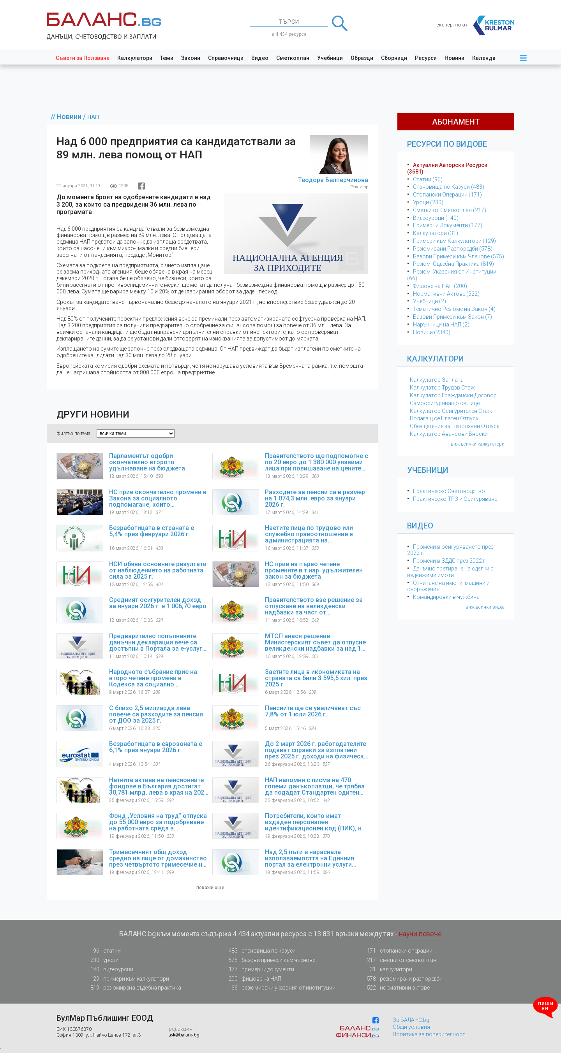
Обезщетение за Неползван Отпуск (454, 426)
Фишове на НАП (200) (440, 286)
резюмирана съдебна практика (133, 988)
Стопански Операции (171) (447, 194)
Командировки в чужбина (446, 597)
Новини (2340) (431, 332)
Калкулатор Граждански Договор (453, 395)
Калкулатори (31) (435, 233)
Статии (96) (428, 179)
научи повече (420, 934)
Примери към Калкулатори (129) (454, 241)
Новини (454, 58)
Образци (362, 58)
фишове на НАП (252, 979)
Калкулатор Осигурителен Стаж (451, 411)
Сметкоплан (292, 58)
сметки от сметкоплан (399, 960)
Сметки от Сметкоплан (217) (449, 210)
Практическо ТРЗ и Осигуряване (455, 499)
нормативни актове (396, 989)
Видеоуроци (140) (436, 218)
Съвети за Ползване (82, 58)
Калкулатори (134, 58)
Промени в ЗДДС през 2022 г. (450, 561)
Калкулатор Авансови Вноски (449, 434)
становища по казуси (260, 951)
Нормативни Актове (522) (446, 294)
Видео (259, 58)
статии (103, 951)
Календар (485, 58)
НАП (93, 117)
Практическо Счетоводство (449, 491)
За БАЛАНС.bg (411, 1020)
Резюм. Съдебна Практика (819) (453, 264)
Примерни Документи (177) (447, 225)
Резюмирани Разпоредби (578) (452, 249)
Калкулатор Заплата (437, 380)
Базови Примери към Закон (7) (452, 317)
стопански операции (397, 951)
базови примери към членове (269, 960)
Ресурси (426, 58)
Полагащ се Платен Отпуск (444, 418)
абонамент (456, 121)
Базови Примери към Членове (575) (458, 256)
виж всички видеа (485, 607)
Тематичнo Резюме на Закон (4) (454, 309)
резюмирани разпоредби (402, 979)
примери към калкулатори (127, 979)
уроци (102, 960)
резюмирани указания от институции (279, 988)
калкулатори (387, 969)
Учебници (330, 58)
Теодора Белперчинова (333, 180)
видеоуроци (109, 969)
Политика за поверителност (429, 1034)
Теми (166, 58)
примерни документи (259, 969)
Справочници (225, 58)
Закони (190, 58)
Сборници (394, 58)
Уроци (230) (428, 202)
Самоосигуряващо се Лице (445, 403)
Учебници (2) (429, 301)
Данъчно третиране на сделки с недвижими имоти (450, 571)
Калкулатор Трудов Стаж (442, 387)
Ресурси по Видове (447, 144)
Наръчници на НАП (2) (441, 324)
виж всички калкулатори (478, 444)
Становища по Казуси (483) (448, 187)
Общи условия (411, 1027)
